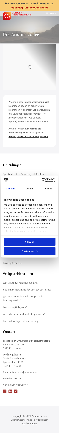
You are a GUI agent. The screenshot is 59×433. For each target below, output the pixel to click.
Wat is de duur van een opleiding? (20, 282)
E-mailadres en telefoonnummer (20, 372)
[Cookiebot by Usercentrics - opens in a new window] (42, 180)
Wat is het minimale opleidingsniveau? (24, 314)
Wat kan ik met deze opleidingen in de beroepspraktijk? (23, 298)
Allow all (29, 242)
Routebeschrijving (12, 378)
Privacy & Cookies (12, 262)
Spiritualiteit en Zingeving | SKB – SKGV (23, 174)
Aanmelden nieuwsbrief (15, 384)
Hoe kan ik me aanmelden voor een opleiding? (27, 289)
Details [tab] (30, 188)
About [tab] (48, 188)
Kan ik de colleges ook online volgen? (22, 321)
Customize (29, 251)
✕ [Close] (56, 5)
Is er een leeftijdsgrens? (15, 307)
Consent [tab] (10, 188)
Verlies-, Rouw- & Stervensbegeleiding (28, 136)
